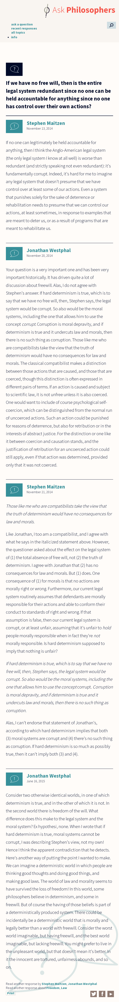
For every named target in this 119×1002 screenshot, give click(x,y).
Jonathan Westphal (49, 250)
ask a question (22, 24)
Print (10, 993)
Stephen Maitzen (46, 123)
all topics (18, 32)
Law (64, 988)
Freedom (53, 988)
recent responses (24, 28)
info (14, 37)
